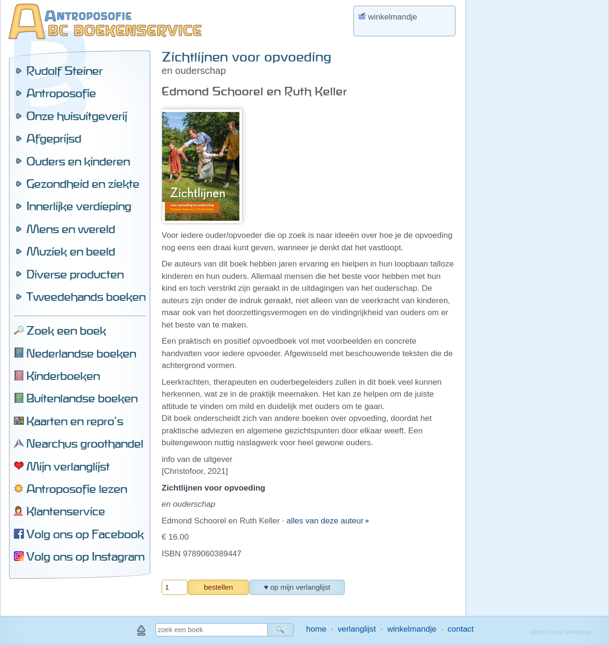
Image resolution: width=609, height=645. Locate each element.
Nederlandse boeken (81, 353)
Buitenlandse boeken (81, 398)
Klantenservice (65, 511)
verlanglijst (357, 629)
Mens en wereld (70, 228)
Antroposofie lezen (76, 488)
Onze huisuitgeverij (76, 116)
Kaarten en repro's (74, 421)
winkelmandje (411, 629)
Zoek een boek (66, 330)
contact (461, 629)
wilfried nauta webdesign (561, 632)
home (316, 629)
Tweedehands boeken (85, 296)
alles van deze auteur (326, 520)
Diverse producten (75, 274)
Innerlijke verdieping (78, 206)
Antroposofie (61, 93)
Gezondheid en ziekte (82, 183)
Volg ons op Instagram (85, 556)
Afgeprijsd (53, 138)
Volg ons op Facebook (85, 534)
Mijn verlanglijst (68, 466)
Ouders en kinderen (78, 161)
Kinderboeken (63, 375)
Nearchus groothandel (84, 443)
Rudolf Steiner (64, 70)
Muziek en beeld (70, 251)
